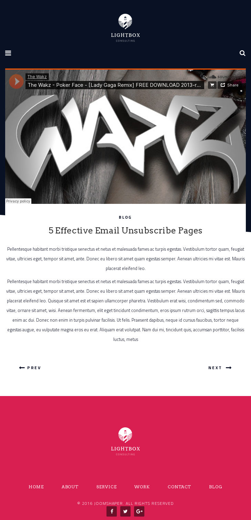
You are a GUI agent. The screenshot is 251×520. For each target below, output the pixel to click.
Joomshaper (108, 503)
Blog (125, 217)
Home (36, 487)
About (70, 487)
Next (219, 367)
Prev (30, 367)
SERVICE (106, 487)
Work (142, 487)
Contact (179, 487)
